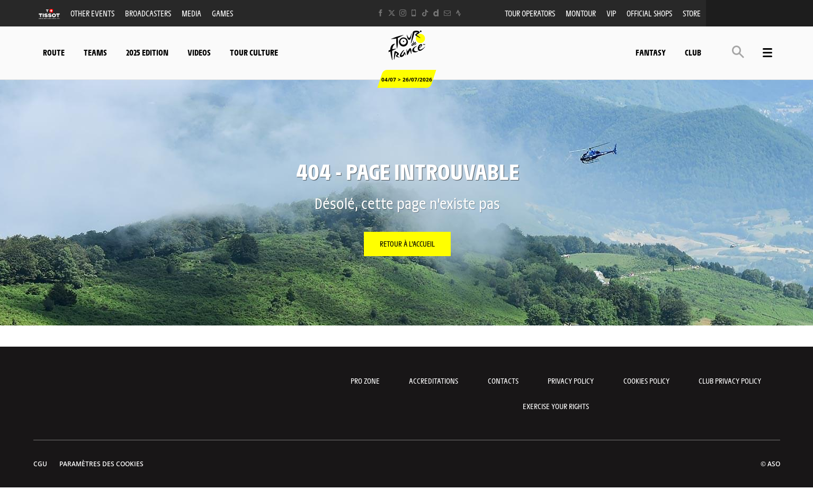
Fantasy (651, 52)
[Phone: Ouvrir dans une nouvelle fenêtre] (413, 13)
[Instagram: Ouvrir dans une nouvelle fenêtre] (402, 13)
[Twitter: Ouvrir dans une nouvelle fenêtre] (391, 13)
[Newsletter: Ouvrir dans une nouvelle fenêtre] (447, 13)
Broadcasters (148, 13)
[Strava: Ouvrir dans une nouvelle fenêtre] (458, 13)
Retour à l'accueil (407, 243)
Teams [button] (95, 52)
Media (191, 13)
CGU (40, 463)
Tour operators (530, 13)
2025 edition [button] (147, 52)
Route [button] (54, 52)
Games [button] (222, 13)
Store (692, 13)
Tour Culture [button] (254, 52)
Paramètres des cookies (101, 463)
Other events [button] (92, 13)
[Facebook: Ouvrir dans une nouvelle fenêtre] (380, 13)
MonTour (581, 13)
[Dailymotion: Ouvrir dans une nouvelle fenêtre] (436, 13)
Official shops (649, 13)
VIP (611, 13)
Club (693, 52)
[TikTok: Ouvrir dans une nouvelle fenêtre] (425, 13)
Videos (199, 52)
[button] (738, 52)
